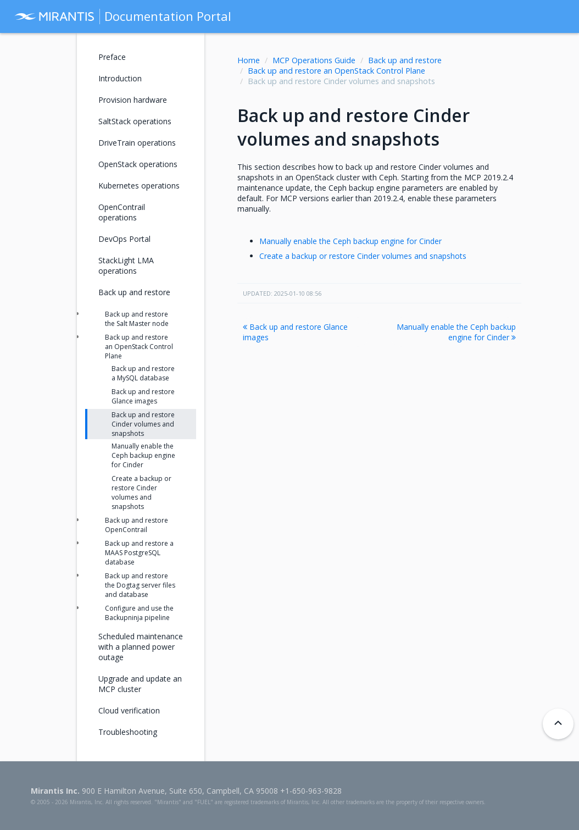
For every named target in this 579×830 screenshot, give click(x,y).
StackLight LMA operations (126, 265)
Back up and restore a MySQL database (143, 373)
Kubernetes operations (139, 185)
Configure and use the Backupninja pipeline (139, 613)
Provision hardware (132, 100)
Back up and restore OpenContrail (136, 525)
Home (248, 60)
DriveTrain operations (137, 142)
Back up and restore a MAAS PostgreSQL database (139, 553)
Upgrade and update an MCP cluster (140, 683)
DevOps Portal (124, 239)
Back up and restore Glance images (295, 332)
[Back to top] (558, 724)
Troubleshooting (127, 732)
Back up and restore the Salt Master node (137, 318)
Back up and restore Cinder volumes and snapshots (143, 424)
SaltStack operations (134, 121)
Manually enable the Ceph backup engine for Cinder (350, 241)
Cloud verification (129, 710)
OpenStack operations (137, 164)
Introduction (120, 78)
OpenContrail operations (121, 212)
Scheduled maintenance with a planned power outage (140, 646)
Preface (112, 57)
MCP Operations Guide (313, 60)
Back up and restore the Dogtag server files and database (140, 585)
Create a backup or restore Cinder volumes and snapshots (362, 256)
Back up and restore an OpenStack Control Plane (336, 70)
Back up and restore (405, 60)
